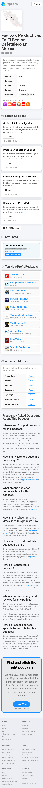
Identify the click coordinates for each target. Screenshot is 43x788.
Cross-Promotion (8, 757)
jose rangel (7, 52)
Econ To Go (15, 339)
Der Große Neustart (19, 299)
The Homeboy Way (19, 323)
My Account (6, 737)
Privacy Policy (27, 773)
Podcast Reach (27, 752)
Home (4, 726)
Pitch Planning (27, 734)
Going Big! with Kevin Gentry (23, 282)
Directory (5, 776)
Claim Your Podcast (8, 734)
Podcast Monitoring (8, 763)
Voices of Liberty (18, 290)
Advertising (6, 755)
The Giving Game (18, 274)
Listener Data (26, 728)
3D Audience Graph (28, 749)
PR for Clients (6, 752)
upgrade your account (29, 480)
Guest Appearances (8, 749)
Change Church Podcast (21, 315)
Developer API (7, 740)
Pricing (4, 728)
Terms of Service (28, 776)
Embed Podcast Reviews (30, 760)
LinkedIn (25, 778)
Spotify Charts (7, 784)
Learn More (21, 704)
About (4, 731)
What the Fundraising (20, 347)
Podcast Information (29, 731)
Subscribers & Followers (30, 755)
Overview (25, 726)
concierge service (28, 585)
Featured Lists (7, 778)
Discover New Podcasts (30, 757)
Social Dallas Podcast (20, 307)
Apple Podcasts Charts (9, 781)
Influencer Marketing (9, 760)
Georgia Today (17, 331)
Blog (3, 773)
